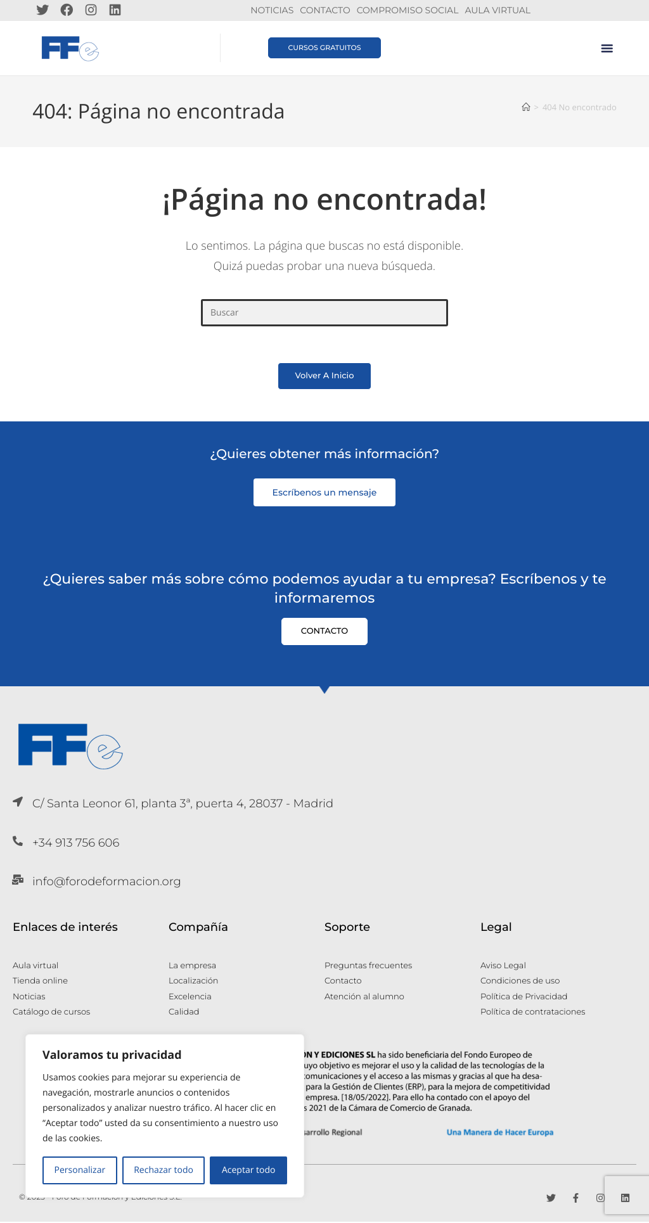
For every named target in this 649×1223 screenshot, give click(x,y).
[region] (164, 1116)
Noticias (271, 10)
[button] (607, 48)
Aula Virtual (497, 10)
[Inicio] (526, 106)
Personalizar (80, 1170)
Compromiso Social (408, 10)
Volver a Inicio (324, 377)
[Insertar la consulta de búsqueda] (324, 312)
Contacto (325, 10)
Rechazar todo (163, 1170)
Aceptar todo (249, 1170)
